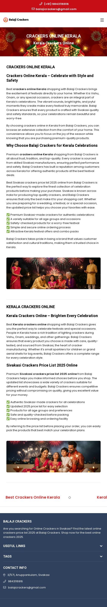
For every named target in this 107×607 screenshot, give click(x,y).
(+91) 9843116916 (56, 4)
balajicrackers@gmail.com (56, 9)
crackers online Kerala (29, 89)
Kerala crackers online (29, 324)
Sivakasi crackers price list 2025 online (48, 374)
